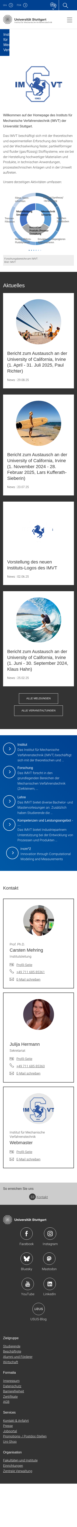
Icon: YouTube (28, 1327)
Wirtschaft (10, 1405)
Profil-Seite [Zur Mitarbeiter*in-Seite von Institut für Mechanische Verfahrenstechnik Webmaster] (24, 1195)
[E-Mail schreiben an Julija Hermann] (25, 1116)
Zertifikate (10, 1439)
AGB (6, 1445)
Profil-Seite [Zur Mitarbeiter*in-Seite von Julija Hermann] (24, 1102)
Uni (5, 5)
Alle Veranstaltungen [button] (39, 753)
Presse (8, 1469)
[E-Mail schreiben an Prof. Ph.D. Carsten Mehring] (25, 1022)
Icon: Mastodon (49, 1302)
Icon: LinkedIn (50, 1327)
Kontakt (38, 1240)
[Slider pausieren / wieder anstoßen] (24, 68)
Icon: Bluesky (27, 1302)
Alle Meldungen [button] (38, 741)
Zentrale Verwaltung (17, 1514)
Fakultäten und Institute (20, 1503)
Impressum (11, 1424)
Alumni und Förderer (17, 1400)
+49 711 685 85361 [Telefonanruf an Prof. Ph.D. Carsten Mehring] (30, 1015)
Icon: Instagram (50, 1277)
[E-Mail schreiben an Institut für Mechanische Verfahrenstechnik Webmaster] (25, 1202)
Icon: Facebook (26, 1277)
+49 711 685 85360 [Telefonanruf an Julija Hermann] (30, 1109)
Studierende (11, 1389)
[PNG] (38, 265)
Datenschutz (12, 1429)
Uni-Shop (10, 1484)
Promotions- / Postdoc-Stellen (25, 1479)
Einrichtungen (13, 1508)
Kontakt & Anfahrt (16, 1463)
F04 (19, 5)
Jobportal (10, 1474)
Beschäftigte (12, 1394)
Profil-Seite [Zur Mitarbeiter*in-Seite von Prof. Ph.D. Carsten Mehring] (24, 1008)
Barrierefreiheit (13, 1434)
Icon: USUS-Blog (38, 1352)
